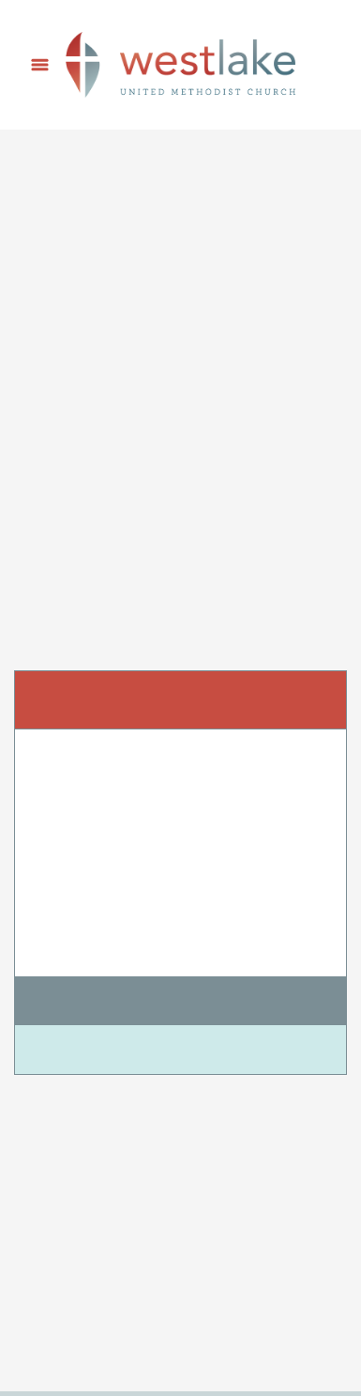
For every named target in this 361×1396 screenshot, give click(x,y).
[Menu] (39, 65)
